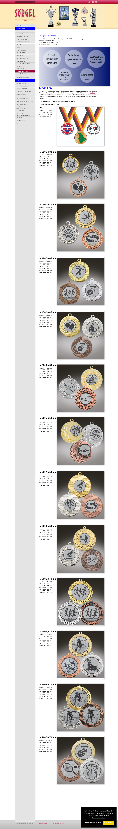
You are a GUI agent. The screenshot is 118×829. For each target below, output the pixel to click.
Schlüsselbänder (22, 86)
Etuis (18, 47)
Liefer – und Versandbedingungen (23, 114)
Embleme (19, 44)
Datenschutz (21, 120)
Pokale (19, 80)
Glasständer (21, 53)
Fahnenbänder (21, 50)
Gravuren (20, 55)
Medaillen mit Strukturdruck (21, 67)
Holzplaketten (21, 61)
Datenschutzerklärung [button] (99, 818)
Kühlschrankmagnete (23, 64)
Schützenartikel (22, 83)
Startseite (20, 25)
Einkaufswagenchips (23, 42)
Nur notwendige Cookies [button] (93, 822)
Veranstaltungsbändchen (25, 101)
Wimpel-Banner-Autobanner (21, 109)
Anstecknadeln (21, 31)
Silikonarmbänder (22, 88)
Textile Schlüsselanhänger (23, 98)
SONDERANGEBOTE (22, 28)
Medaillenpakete (23, 73)
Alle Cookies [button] (108, 822)
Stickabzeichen (21, 94)
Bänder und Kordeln (23, 36)
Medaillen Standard (24, 71)
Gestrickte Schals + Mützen (23, 105)
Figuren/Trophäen (22, 39)
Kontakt (19, 118)
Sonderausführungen (24, 91)
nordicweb (31, 823)
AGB (18, 123)
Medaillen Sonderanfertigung (23, 77)
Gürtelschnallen (22, 58)
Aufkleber (20, 33)
